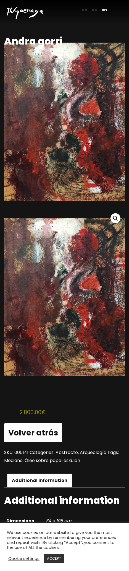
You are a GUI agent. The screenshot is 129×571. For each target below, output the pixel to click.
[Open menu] (118, 10)
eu (84, 9)
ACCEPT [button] (54, 558)
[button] (115, 218)
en (104, 9)
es (94, 9)
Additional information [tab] (39, 480)
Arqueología (93, 452)
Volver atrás (33, 432)
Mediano (13, 460)
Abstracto (67, 452)
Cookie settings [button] (24, 558)
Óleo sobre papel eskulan (52, 460)
